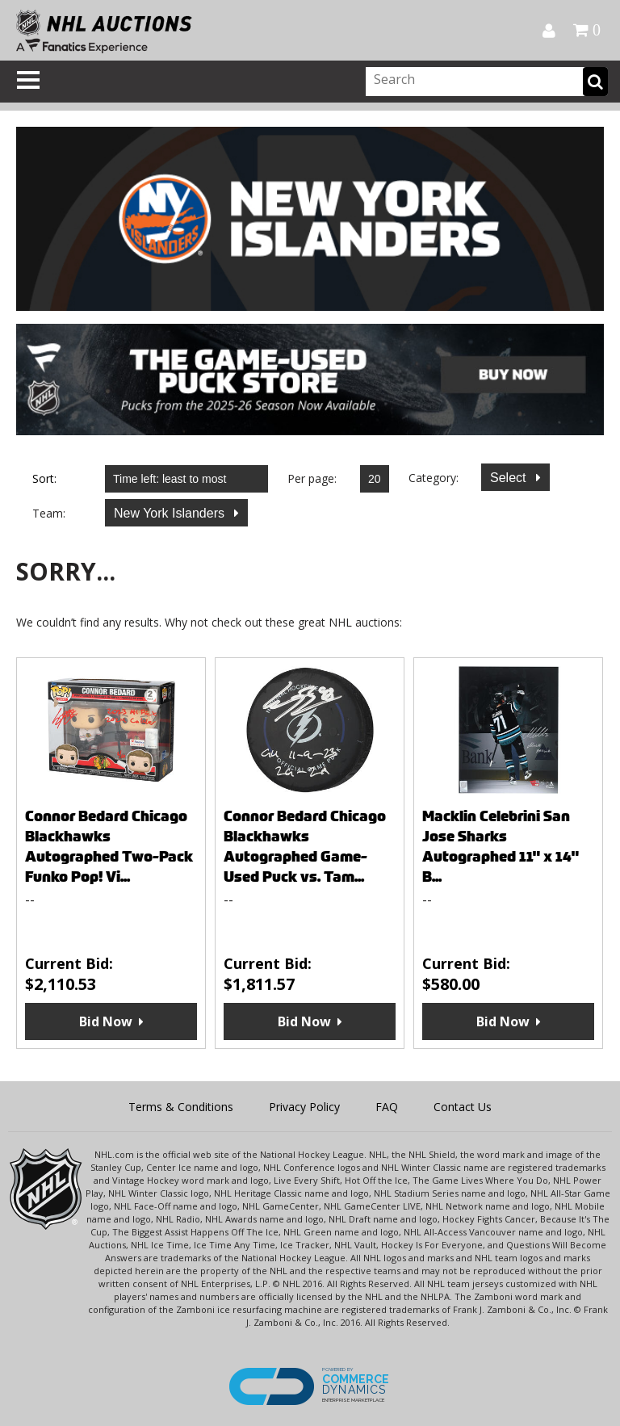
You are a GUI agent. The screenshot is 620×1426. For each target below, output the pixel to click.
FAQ (386, 1106)
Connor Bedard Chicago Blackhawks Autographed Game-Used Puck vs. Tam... (305, 846)
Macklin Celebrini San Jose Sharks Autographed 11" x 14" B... (500, 846)
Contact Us (463, 1106)
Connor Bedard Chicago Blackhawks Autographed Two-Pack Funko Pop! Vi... (109, 846)
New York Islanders (171, 513)
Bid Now (105, 1021)
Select (510, 477)
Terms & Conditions (180, 1106)
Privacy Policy (304, 1106)
